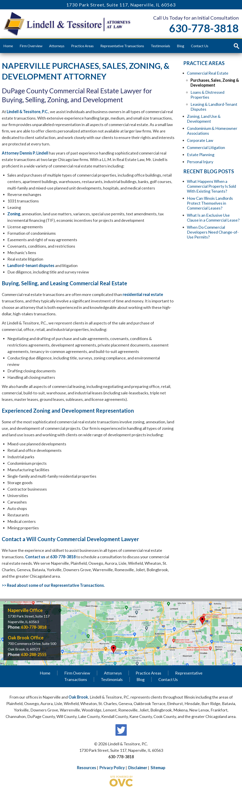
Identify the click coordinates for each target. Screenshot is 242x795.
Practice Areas (82, 46)
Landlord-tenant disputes (30, 265)
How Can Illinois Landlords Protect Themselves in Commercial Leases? (210, 203)
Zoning (13, 213)
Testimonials (160, 46)
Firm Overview (31, 46)
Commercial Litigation (206, 147)
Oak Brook (78, 697)
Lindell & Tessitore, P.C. (27, 111)
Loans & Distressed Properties (207, 95)
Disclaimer (137, 767)
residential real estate (143, 294)
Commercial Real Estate (207, 73)
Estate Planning (200, 154)
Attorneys (56, 46)
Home (8, 46)
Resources (86, 767)
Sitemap (158, 767)
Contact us (35, 556)
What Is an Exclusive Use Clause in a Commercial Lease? (213, 217)
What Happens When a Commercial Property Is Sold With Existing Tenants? (211, 186)
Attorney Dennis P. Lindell (25, 153)
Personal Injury (200, 161)
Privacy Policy (112, 767)
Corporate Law (200, 140)
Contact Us (199, 46)
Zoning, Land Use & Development (204, 119)
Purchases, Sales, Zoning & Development (214, 83)
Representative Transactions (122, 46)
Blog (180, 46)
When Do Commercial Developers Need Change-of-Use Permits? (213, 232)
